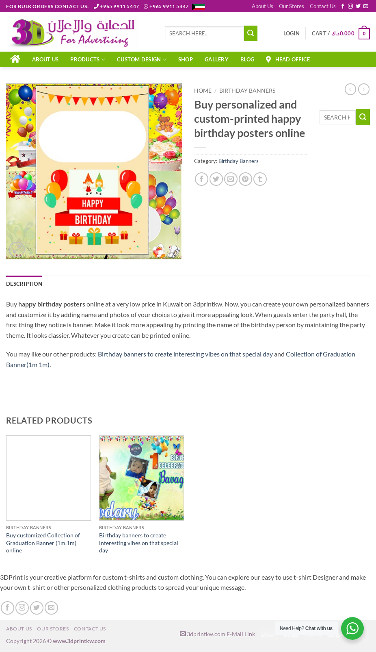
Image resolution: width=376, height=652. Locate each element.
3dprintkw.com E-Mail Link (217, 633)
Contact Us (323, 6)
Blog (247, 59)
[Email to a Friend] (231, 179)
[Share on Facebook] (201, 179)
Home (203, 90)
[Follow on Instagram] (350, 6)
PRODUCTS (87, 59)
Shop (185, 59)
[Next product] (350, 89)
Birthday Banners (247, 90)
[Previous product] (364, 89)
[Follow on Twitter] (358, 6)
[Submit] (250, 33)
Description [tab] (24, 283)
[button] (291, 33)
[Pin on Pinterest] (245, 179)
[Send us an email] (365, 6)
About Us (262, 6)
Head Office (288, 59)
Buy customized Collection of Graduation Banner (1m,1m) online (43, 543)
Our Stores (291, 6)
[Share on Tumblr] (260, 179)
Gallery (217, 59)
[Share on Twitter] (216, 179)
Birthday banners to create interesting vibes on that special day (185, 354)
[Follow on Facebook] (342, 6)
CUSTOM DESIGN (141, 59)
